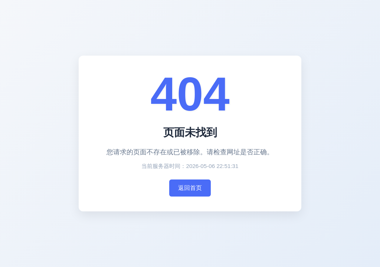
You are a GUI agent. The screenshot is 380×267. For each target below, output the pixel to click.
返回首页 (190, 188)
